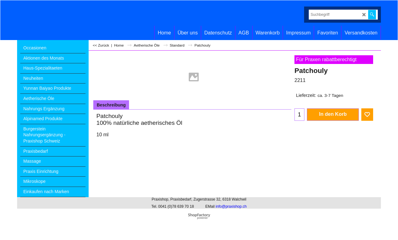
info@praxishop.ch (231, 206)
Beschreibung (111, 104)
